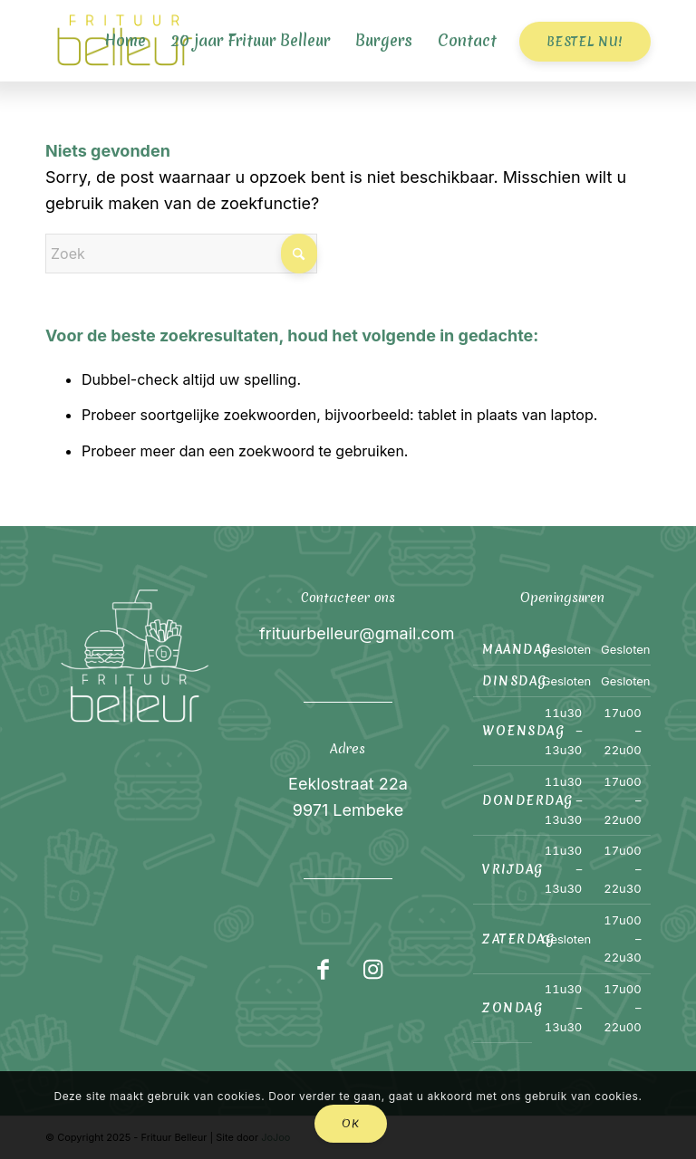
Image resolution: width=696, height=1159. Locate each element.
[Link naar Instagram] (373, 969)
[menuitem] (121, 40)
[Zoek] (181, 253)
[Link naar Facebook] (323, 969)
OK (350, 1123)
